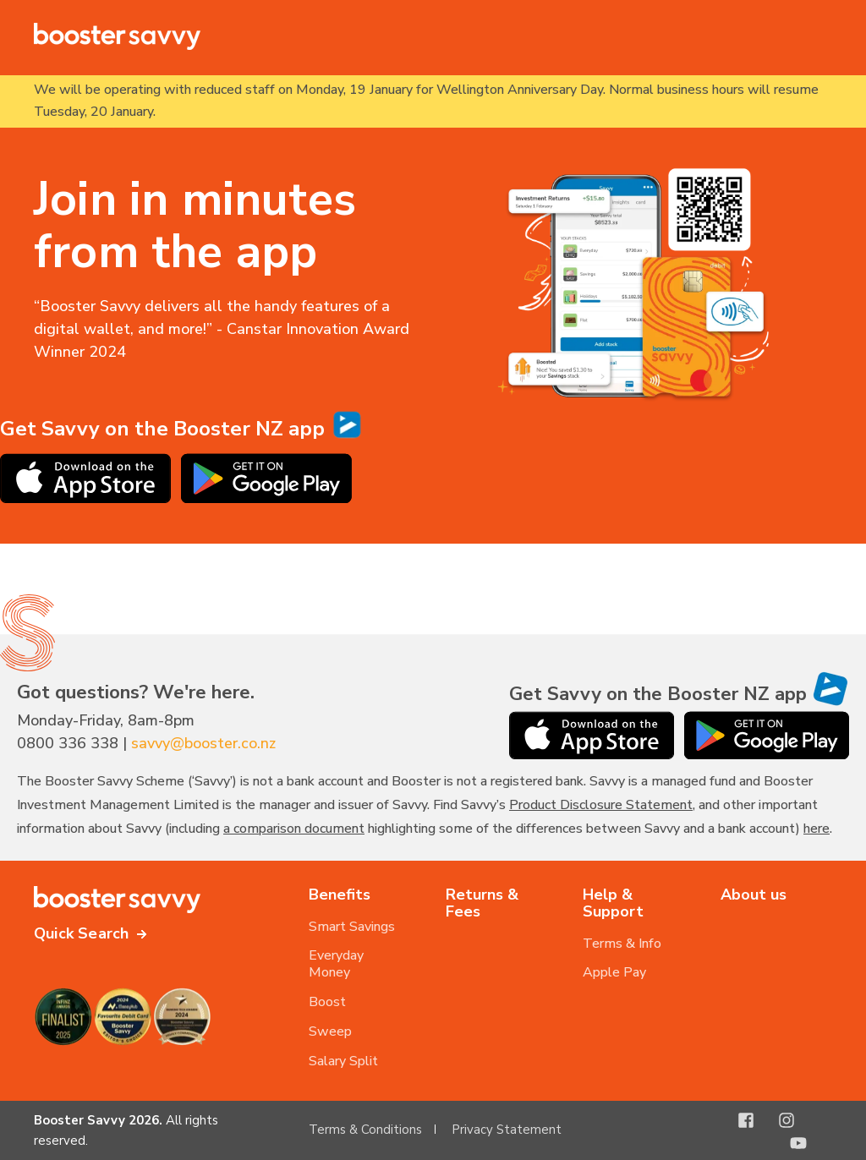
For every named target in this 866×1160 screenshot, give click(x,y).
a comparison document (293, 828)
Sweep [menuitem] (330, 1031)
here (816, 828)
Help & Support (613, 903)
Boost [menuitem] (327, 1002)
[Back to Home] (118, 36)
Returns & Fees (482, 903)
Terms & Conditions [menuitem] (365, 1129)
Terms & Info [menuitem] (622, 943)
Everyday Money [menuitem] (336, 964)
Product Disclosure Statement (601, 805)
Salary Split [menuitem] (343, 1061)
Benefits (339, 894)
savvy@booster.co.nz (203, 743)
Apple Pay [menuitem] (614, 972)
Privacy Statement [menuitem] (507, 1129)
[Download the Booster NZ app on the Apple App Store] (85, 498)
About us (754, 894)
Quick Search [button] (81, 933)
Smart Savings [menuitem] (352, 926)
